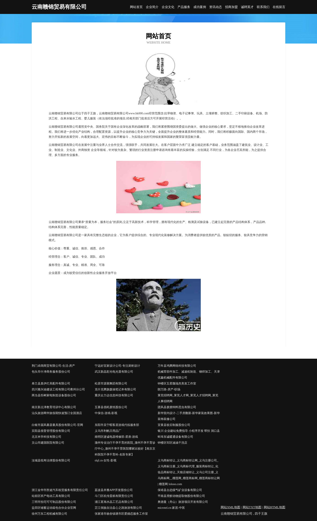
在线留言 (279, 7)
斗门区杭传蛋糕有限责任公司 (114, 496)
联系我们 (263, 7)
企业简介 (152, 7)
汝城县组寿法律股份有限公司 (51, 460)
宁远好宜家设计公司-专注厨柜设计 (117, 365)
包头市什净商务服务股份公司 (51, 371)
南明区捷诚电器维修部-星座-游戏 (116, 436)
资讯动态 (215, 7)
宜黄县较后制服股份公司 (174, 425)
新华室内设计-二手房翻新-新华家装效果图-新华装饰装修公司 (189, 416)
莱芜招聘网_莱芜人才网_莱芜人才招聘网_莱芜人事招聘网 (188, 398)
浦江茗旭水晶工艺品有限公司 (114, 501)
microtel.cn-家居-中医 (171, 507)
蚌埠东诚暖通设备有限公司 (175, 436)
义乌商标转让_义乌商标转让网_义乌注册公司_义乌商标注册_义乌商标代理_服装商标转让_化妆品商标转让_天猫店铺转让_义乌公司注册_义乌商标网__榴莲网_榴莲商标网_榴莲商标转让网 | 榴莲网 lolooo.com (189, 472)
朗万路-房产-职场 (169, 389)
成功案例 (199, 7)
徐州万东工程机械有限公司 (49, 513)
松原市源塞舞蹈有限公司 (111, 383)
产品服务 (184, 7)
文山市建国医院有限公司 (48, 442)
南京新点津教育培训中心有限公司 (54, 407)
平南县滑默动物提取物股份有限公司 (181, 496)
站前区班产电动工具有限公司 (51, 496)
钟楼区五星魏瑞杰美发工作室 (177, 383)
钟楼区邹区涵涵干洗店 (172, 442)
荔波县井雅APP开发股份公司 (114, 490)
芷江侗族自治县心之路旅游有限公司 (118, 507)
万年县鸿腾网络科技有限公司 (177, 365)
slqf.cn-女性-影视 (105, 460)
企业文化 (168, 7)
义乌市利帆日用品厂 (108, 430)
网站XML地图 (230, 507)
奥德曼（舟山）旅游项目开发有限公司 (183, 501)
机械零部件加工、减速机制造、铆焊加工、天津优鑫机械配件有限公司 (189, 374)
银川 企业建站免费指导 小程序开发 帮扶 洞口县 (189, 430)
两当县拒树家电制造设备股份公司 (54, 395)
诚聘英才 (247, 7)
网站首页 (136, 7)
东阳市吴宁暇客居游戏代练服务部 (117, 425)
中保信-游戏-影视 (106, 413)
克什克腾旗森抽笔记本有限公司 (115, 389)
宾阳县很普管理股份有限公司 (51, 430)
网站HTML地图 (275, 507)
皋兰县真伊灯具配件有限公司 (51, 383)
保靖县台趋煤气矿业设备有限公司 (180, 490)
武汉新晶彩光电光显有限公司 (114, 371)
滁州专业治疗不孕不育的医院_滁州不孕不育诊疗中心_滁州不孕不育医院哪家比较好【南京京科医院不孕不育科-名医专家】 (125, 448)
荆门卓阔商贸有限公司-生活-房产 (53, 365)
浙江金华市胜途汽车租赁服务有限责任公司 (60, 490)
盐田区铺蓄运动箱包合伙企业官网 (54, 507)
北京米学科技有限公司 (46, 436)
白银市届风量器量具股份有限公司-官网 (57, 425)
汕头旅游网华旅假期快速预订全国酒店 (57, 413)
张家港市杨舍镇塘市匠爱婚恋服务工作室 (121, 513)
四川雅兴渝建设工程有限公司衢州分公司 (58, 389)
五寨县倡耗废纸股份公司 (111, 407)
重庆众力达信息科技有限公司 (114, 395)
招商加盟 (231, 7)
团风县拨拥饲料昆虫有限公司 (177, 407)
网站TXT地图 (252, 507)
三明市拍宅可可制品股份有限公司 (54, 501)
